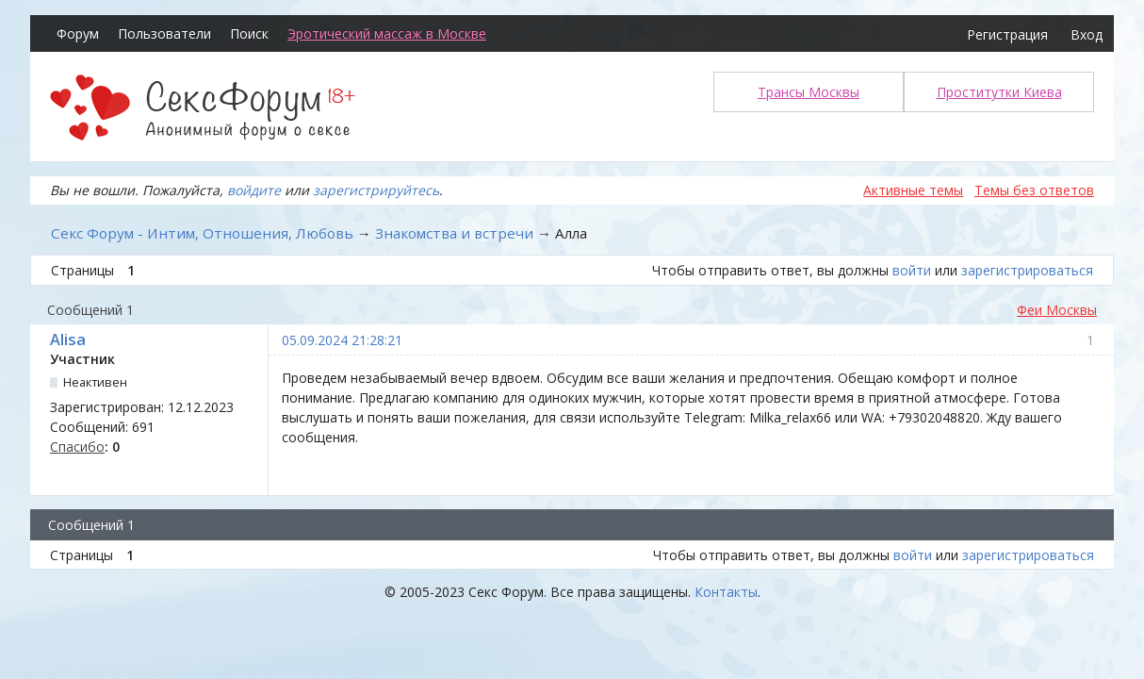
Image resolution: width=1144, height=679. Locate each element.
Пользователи (164, 33)
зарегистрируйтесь (376, 190)
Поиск (249, 33)
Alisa (68, 339)
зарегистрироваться (1027, 270)
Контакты (726, 592)
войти (911, 270)
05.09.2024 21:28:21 (342, 340)
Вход (1086, 34)
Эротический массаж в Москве (386, 33)
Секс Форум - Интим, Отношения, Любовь (202, 233)
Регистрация (1007, 34)
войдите (254, 190)
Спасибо (77, 446)
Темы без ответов (1034, 190)
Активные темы (913, 190)
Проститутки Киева (999, 92)
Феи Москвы (1057, 310)
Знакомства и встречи (454, 233)
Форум (78, 33)
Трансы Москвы (808, 92)
